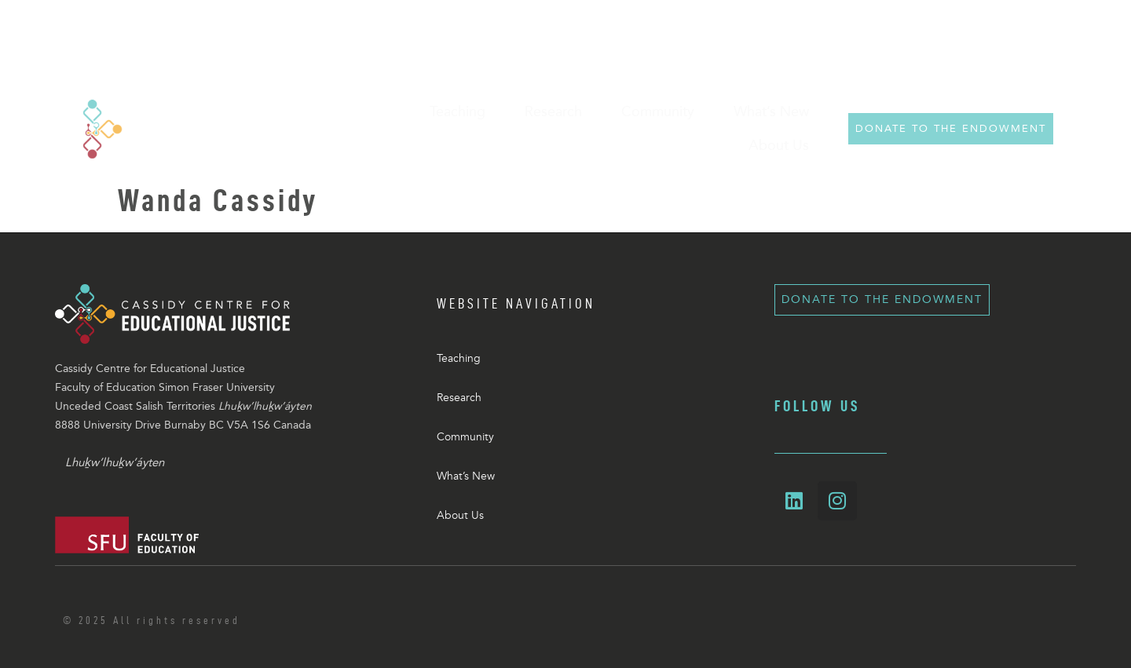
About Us (460, 515)
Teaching (459, 358)
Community (465, 437)
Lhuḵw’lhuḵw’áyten (114, 462)
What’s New (466, 476)
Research (459, 397)
